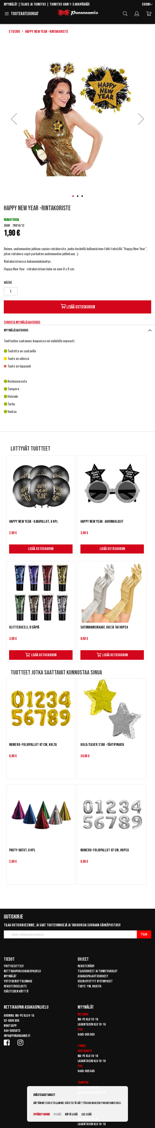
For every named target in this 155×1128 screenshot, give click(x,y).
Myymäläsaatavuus (16, 330)
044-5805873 (12, 1031)
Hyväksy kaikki (41, 1114)
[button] (147, 5)
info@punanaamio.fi (17, 1036)
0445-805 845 (86, 1071)
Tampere (83, 1082)
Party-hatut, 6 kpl (22, 850)
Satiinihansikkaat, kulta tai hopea (104, 627)
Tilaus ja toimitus (33, 4)
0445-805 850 (86, 1034)
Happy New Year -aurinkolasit (101, 521)
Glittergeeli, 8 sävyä (24, 627)
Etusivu (14, 31)
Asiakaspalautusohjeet (93, 976)
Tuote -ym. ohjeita (89, 986)
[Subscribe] (144, 934)
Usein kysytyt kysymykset (95, 981)
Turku (81, 1046)
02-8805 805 (11, 1020)
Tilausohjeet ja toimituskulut (98, 971)
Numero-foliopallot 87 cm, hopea (104, 850)
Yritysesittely (14, 966)
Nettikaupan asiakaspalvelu (22, 971)
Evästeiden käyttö (16, 991)
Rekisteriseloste (15, 986)
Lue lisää (86, 1114)
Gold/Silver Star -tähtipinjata (102, 744)
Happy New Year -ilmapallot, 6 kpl (33, 521)
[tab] (77, 330)
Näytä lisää (71, 1114)
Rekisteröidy (86, 966)
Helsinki (83, 1014)
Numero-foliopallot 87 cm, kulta (33, 744)
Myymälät (10, 4)
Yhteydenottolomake (18, 981)
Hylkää (57, 1114)
